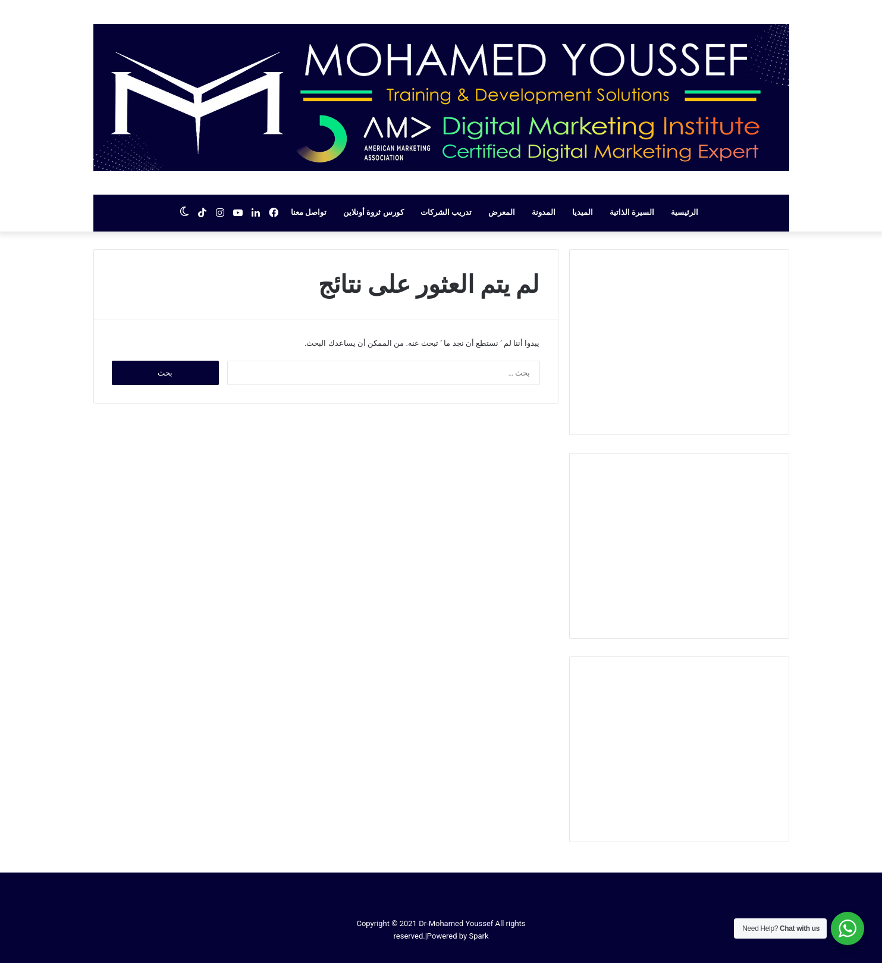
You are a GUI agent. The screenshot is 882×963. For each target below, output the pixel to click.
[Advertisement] (679, 342)
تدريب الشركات (446, 212)
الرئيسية (684, 212)
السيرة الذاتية (632, 212)
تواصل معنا (309, 212)
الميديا (582, 212)
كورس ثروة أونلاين (373, 212)
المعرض (501, 212)
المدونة (543, 212)
